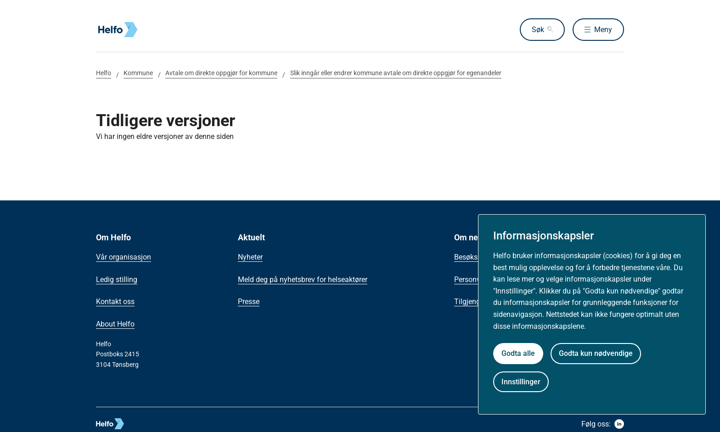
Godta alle (518, 353)
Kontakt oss (115, 301)
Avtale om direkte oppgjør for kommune (221, 73)
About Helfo (115, 324)
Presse (248, 301)
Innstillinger (520, 381)
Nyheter (250, 257)
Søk (538, 29)
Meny (603, 29)
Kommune (138, 73)
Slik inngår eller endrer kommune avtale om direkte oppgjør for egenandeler (395, 73)
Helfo (103, 73)
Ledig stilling (116, 279)
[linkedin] (619, 424)
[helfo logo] (143, 423)
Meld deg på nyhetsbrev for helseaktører (302, 279)
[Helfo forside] (162, 30)
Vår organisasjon (123, 257)
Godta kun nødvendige (596, 353)
